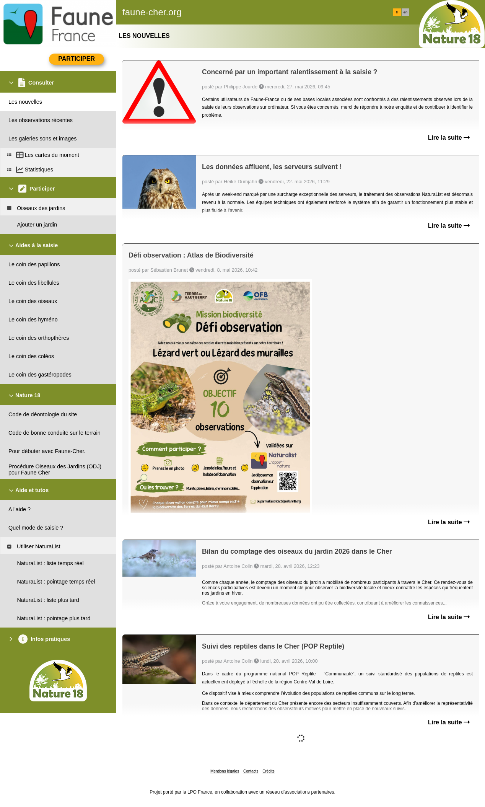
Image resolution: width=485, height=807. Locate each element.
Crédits (268, 771)
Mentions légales (224, 771)
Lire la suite (449, 137)
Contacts (250, 771)
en (405, 12)
